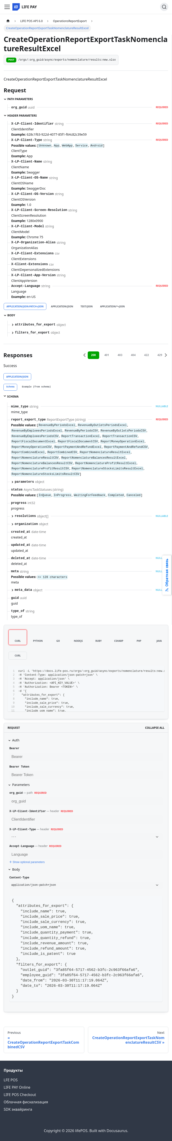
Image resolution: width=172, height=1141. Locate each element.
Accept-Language (21, 846)
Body (16, 869)
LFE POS (11, 1079)
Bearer (14, 748)
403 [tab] (120, 355)
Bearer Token (19, 766)
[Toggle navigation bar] (7, 6)
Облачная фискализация (26, 1102)
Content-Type (19, 877)
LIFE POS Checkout (20, 1094)
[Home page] (8, 21)
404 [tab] (133, 355)
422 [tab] (146, 355)
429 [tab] (160, 355)
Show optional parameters (26, 862)
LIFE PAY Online (17, 1087)
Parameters (21, 784)
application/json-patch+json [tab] (25, 306)
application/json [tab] (62, 306)
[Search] (164, 7)
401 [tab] (106, 355)
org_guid (16, 793)
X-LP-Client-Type (22, 829)
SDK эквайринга (18, 1109)
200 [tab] (93, 355)
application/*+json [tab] (112, 306)
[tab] (10, 387)
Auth (15, 740)
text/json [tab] (87, 306)
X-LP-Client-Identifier (27, 811)
